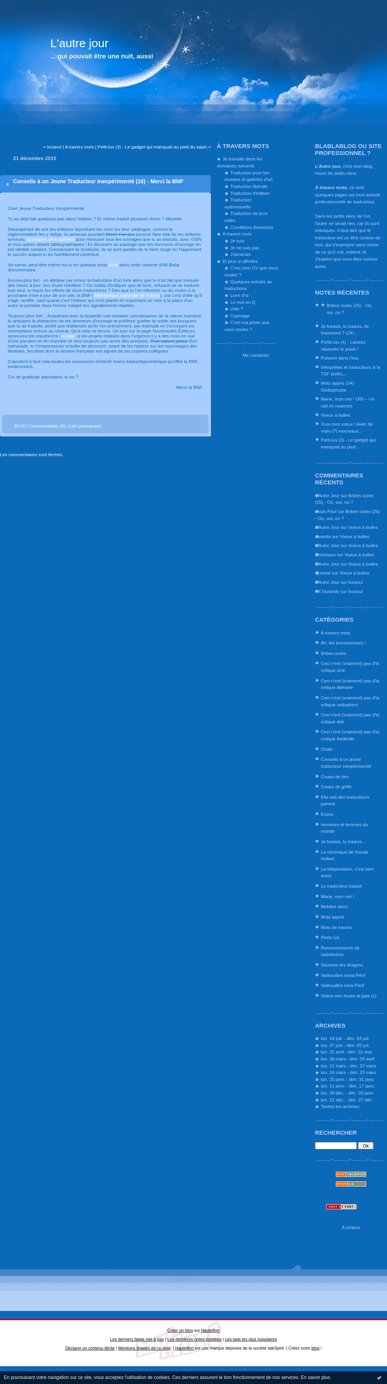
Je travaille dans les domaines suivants (239, 162)
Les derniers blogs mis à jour (137, 1339)
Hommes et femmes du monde (344, 828)
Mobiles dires (334, 906)
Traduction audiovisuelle (238, 203)
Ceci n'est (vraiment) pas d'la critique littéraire (350, 684)
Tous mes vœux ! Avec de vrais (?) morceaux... (347, 427)
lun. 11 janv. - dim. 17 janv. (348, 1085)
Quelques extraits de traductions (248, 285)
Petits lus (330, 937)
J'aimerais (240, 254)
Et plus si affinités (240, 261)
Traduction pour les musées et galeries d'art (248, 176)
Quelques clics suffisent (51, 239)
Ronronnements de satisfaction (340, 951)
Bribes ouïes (333, 653)
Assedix (323, 536)
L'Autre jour (327, 166)
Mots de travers (336, 927)
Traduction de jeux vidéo (245, 217)
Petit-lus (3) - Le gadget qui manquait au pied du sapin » (154, 146)
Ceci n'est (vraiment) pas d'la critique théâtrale (350, 735)
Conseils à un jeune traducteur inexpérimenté (346, 763)
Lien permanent (85, 425)
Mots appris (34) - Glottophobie (338, 386)
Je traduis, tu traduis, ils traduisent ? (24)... (344, 330)
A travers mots (79, 146)
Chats (327, 749)
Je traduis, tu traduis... (343, 841)
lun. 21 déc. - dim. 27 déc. (347, 1099)
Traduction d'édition (250, 193)
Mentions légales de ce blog (144, 1348)
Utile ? (236, 308)
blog (316, 1348)
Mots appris (332, 916)
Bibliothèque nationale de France (127, 295)
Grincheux (325, 554)
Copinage (240, 315)
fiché (113, 264)
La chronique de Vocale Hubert (344, 855)
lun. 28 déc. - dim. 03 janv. (347, 1092)
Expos (327, 813)
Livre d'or (239, 295)
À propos (351, 1227)
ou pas (67, 335)
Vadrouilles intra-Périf (342, 985)
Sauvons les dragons (342, 964)
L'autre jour (79, 43)
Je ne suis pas (244, 247)
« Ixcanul (52, 146)
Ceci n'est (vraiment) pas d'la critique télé (350, 718)
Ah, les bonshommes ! (343, 642)
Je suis (237, 240)
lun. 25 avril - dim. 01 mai (346, 1051)
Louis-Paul (326, 511)
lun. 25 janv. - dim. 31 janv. (348, 1079)
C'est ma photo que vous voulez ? (247, 326)
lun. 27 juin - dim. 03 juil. (345, 1045)
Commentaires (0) (47, 425)
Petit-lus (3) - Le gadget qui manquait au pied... (348, 443)
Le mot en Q (242, 302)
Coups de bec (335, 776)
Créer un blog (180, 1330)
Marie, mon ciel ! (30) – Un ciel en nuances (347, 402)
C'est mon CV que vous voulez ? (251, 271)
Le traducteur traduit (341, 885)
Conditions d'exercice (251, 227)
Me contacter (256, 355)
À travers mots (331, 187)
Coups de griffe (336, 786)
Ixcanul (355, 582)
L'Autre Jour (327, 495)
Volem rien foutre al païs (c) (349, 995)
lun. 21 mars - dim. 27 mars (348, 1065)
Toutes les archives (340, 1106)
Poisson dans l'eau (340, 357)
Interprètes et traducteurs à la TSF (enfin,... (350, 371)
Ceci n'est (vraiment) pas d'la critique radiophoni (350, 701)
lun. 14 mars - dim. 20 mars (348, 1072)
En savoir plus (315, 1377)
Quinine (323, 572)
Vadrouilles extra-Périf (343, 975)
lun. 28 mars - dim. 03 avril (347, 1058)
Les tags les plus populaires (251, 1339)
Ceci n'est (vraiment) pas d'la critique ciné (350, 667)
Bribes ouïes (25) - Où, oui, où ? (350, 309)
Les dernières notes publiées (194, 1339)
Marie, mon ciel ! (337, 896)
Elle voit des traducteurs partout (345, 800)
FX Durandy (327, 591)
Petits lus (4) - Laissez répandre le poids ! (343, 345)
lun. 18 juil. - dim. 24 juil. (345, 1038)
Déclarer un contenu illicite (90, 1348)
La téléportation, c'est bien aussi (347, 872)
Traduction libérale (248, 186)
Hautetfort (210, 1330)
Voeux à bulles (335, 415)
